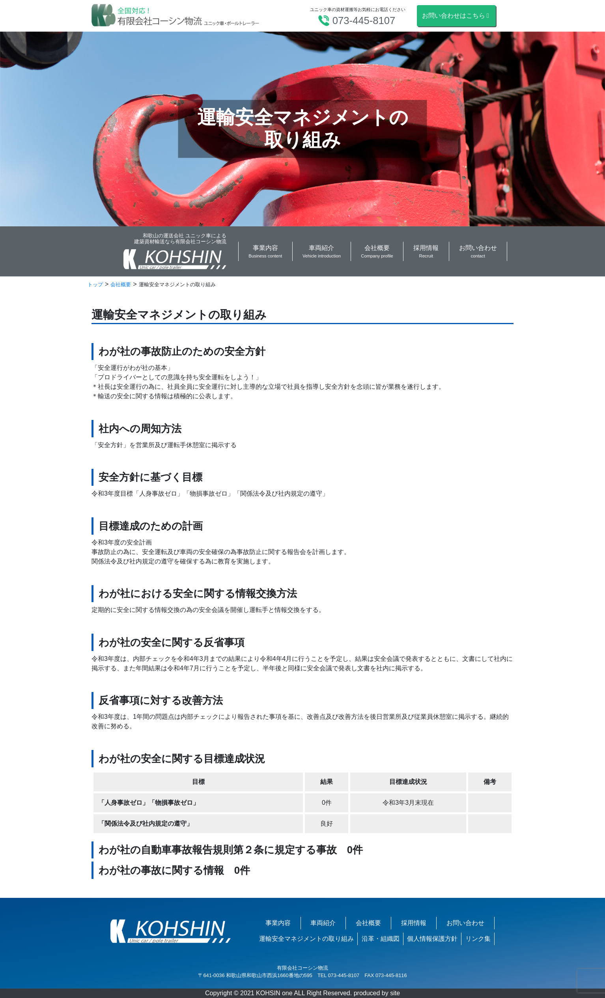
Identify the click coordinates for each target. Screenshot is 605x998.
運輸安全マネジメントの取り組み (306, 938)
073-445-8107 (363, 20)
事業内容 (278, 923)
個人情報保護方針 (432, 938)
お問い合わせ (465, 923)
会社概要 (368, 923)
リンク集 (478, 938)
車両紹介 (323, 923)
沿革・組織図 (381, 938)
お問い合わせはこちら (456, 16)
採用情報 (413, 923)
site (395, 993)
